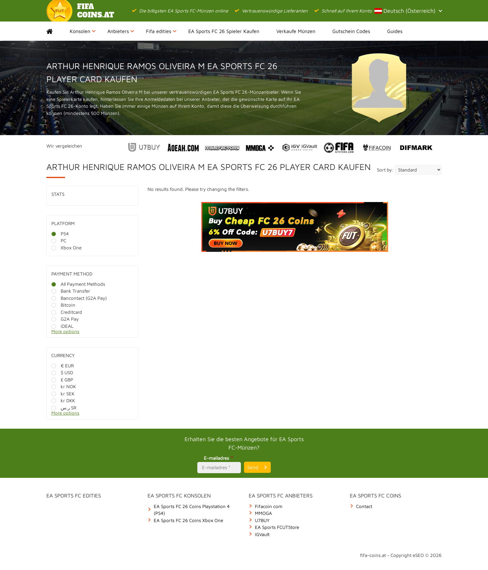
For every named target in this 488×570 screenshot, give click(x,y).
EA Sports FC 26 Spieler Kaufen (223, 31)
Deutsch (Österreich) (408, 10)
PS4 (60, 233)
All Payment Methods (78, 284)
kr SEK (62, 393)
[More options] (97, 333)
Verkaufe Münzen (295, 31)
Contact (364, 506)
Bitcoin (63, 305)
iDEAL (62, 326)
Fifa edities (161, 31)
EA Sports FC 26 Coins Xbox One (188, 520)
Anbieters (120, 31)
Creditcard (66, 312)
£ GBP (62, 379)
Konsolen (83, 31)
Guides (394, 31)
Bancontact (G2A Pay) (79, 298)
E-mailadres (219, 458)
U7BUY (262, 520)
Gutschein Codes (351, 31)
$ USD (62, 372)
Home (54, 31)
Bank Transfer (70, 291)
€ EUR (62, 365)
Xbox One (66, 247)
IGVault (262, 534)
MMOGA (263, 513)
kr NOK (63, 386)
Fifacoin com (268, 506)
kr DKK (63, 400)
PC (58, 240)
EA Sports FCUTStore (277, 527)
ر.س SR (63, 407)
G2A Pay (65, 319)
